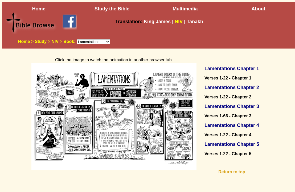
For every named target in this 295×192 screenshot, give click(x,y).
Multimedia (185, 8)
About (258, 8)
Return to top (231, 172)
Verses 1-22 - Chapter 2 (227, 97)
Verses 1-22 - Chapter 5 (227, 153)
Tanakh (195, 21)
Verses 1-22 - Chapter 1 (227, 78)
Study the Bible (112, 8)
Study (41, 41)
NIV (55, 41)
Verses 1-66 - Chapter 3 (227, 116)
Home (38, 8)
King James (157, 21)
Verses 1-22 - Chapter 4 (227, 135)
